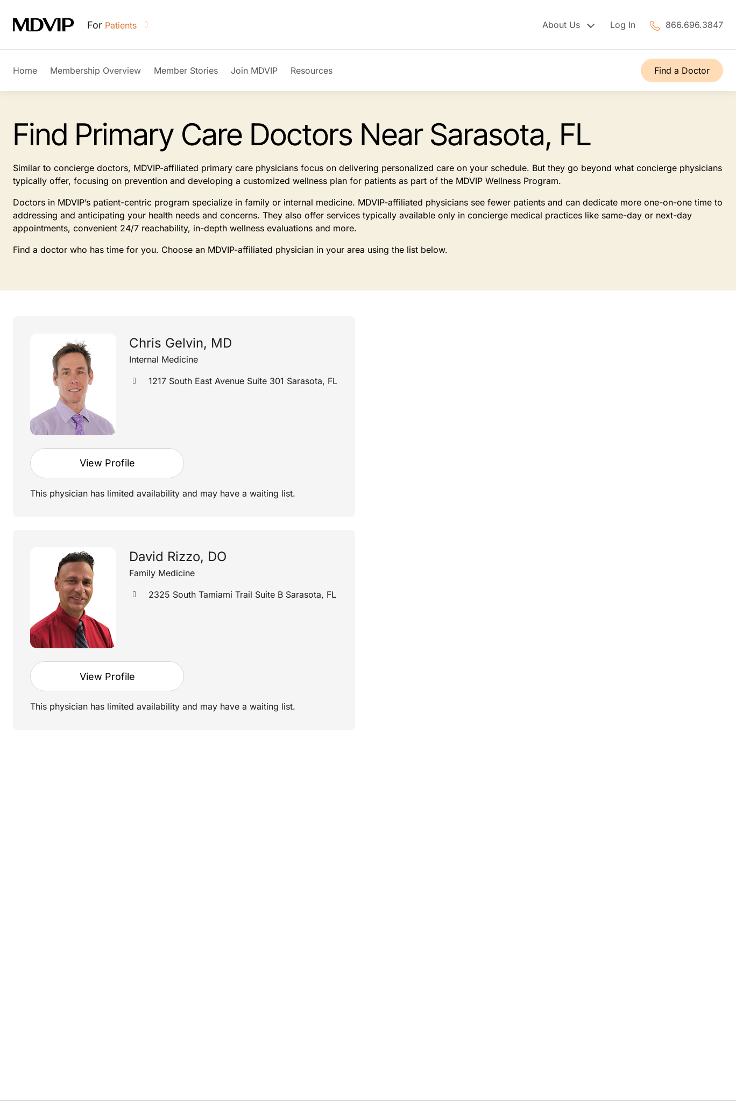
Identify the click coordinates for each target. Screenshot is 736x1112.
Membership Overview (95, 70)
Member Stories (186, 70)
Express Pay (406, 997)
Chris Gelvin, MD (180, 343)
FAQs (391, 842)
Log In (622, 24)
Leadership (403, 894)
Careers (397, 945)
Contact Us (403, 971)
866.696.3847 (694, 24)
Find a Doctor (682, 70)
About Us (400, 868)
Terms (25, 1062)
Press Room (405, 920)
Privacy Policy (694, 1062)
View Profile (107, 463)
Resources (311, 70)
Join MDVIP (254, 70)
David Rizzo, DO (178, 556)
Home (25, 70)
